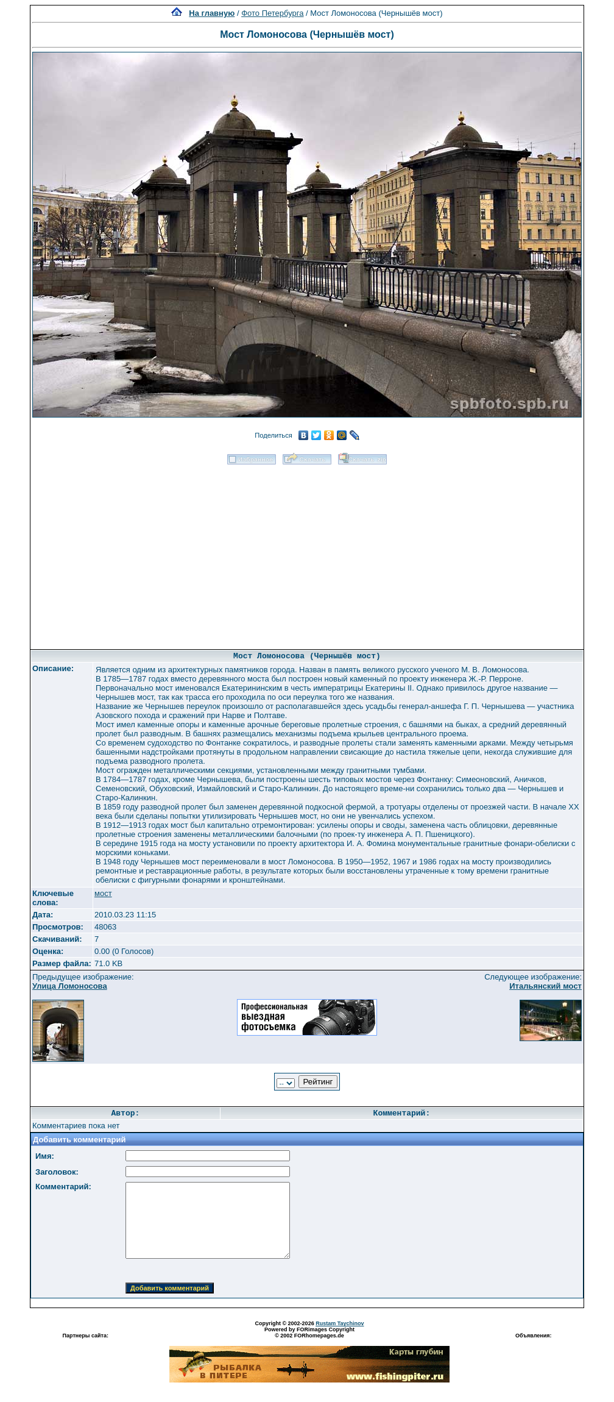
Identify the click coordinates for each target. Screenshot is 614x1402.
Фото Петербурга (272, 13)
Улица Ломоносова (69, 986)
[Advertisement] (307, 553)
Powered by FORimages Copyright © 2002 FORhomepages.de (309, 1332)
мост (103, 893)
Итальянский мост (545, 986)
